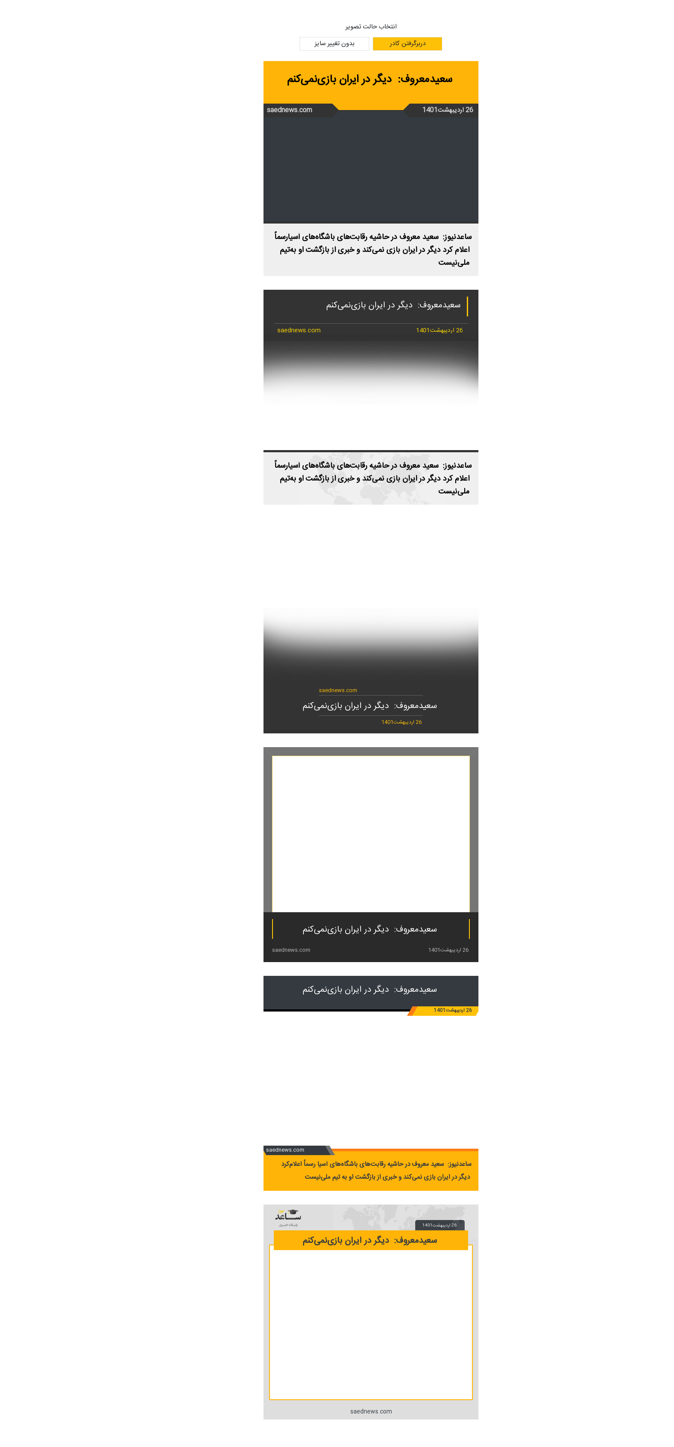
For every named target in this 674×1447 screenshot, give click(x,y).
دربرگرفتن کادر (374, 43)
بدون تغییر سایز (301, 43)
